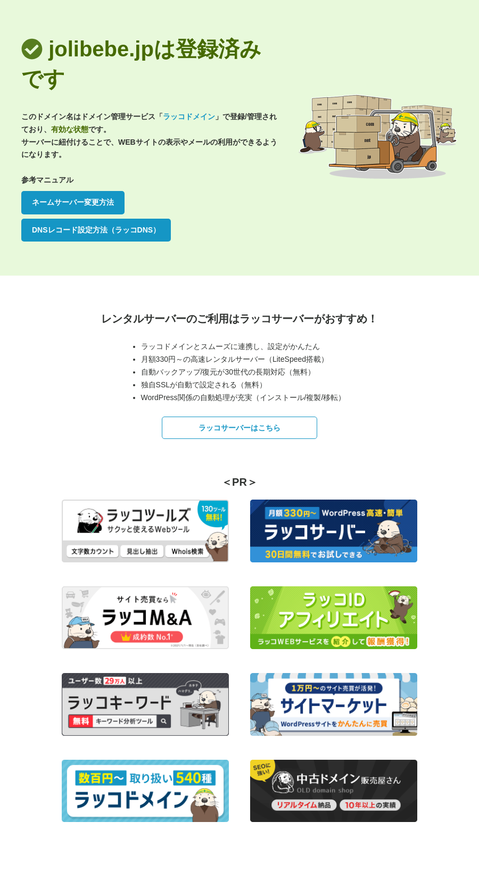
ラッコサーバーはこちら (239, 428)
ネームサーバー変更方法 (73, 202)
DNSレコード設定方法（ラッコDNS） (96, 230)
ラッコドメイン (189, 116)
